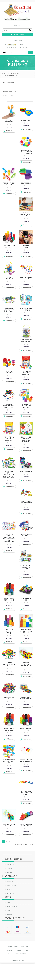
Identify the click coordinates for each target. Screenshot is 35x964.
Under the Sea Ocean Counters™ (9, 438)
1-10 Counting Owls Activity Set (26, 502)
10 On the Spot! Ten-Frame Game (26, 567)
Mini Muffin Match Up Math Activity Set (9, 310)
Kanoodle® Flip (26, 471)
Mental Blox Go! (26, 599)
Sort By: (5, 95)
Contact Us (10, 864)
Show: (4, 100)
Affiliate (9, 910)
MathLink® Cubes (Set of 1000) (9, 631)
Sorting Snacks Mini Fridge (26, 309)
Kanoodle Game (26, 246)
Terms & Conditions (20, 954)
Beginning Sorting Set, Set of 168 (9, 664)
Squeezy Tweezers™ (9, 277)
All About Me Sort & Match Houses (26, 405)
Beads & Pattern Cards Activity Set (9, 405)
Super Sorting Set (9, 698)
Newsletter (10, 893)
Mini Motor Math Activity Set (26, 214)
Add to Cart (8, 131)
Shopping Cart (12, 47)
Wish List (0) (24, 44)
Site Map (9, 872)
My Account (17, 25)
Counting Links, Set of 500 (9, 825)
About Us (18, 950)
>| (13, 841)
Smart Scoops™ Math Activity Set (9, 761)
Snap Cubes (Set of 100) (26, 729)
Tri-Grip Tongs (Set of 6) (9, 183)
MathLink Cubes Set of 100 (9, 246)
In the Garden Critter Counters (26, 372)
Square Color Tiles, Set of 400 (26, 698)
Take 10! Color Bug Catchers (26, 340)
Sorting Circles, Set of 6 (26, 277)
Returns (9, 868)
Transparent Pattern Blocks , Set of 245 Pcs (26, 151)
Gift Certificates (12, 906)
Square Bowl (26, 183)
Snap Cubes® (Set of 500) (9, 729)
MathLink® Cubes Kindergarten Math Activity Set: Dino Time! (9, 474)
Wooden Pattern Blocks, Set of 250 (26, 665)
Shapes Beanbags (9, 372)
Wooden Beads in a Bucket (26, 535)
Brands (9, 902)
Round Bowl (26, 120)
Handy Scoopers (9, 121)
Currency (18, 40)
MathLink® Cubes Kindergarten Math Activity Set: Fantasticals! (9, 538)
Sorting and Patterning (9, 75)
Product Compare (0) (10, 91)
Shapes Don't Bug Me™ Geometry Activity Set (26, 439)
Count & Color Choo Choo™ (26, 825)
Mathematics (14, 73)
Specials (9, 914)
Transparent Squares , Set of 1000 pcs (26, 631)
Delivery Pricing (13, 946)
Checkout (24, 47)
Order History (11, 885)
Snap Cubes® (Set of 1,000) (9, 599)
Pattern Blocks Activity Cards (26, 760)
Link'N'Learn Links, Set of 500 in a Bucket (26, 792)
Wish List (9, 889)
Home (4, 73)
